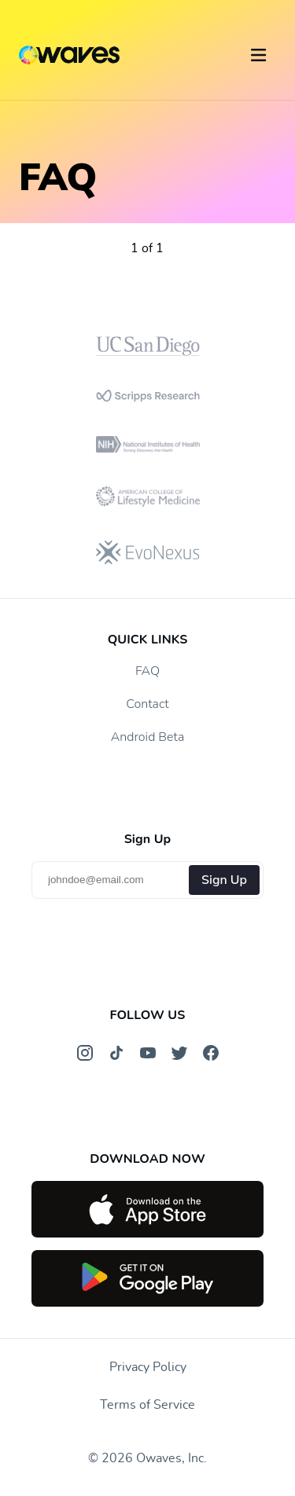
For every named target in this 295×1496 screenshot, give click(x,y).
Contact (147, 704)
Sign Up (224, 880)
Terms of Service (147, 1405)
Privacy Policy (147, 1367)
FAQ (147, 671)
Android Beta (148, 737)
